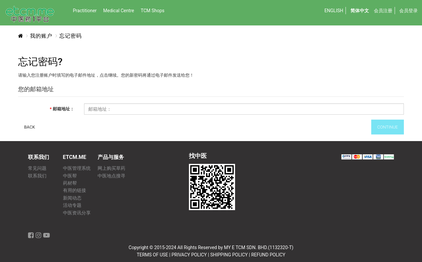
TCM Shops (153, 10)
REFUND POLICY (268, 254)
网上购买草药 (111, 168)
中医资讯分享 (77, 213)
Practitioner (85, 10)
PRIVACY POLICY (189, 254)
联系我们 (37, 176)
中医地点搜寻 (111, 176)
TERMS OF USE (152, 254)
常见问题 (37, 168)
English (333, 10)
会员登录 (408, 10)
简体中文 (359, 10)
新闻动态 (72, 198)
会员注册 (383, 10)
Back (29, 127)
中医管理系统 (77, 168)
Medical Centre (118, 10)
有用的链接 (74, 190)
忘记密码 (70, 36)
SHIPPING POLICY (229, 254)
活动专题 (72, 205)
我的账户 (41, 36)
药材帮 (70, 183)
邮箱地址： (63, 108)
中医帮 (70, 176)
